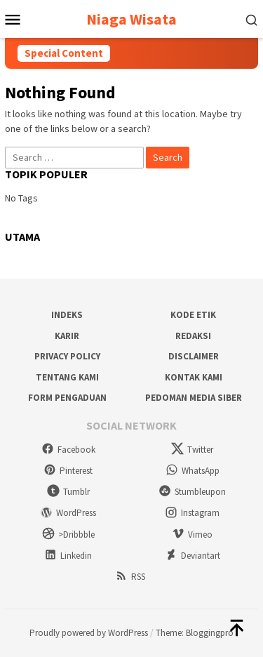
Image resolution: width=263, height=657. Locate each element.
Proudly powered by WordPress (88, 633)
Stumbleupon (192, 492)
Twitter (192, 450)
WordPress (68, 513)
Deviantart (192, 556)
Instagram (192, 513)
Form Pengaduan (67, 398)
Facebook (68, 450)
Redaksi (193, 336)
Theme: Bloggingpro (195, 633)
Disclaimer (193, 356)
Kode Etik (193, 315)
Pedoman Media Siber (193, 398)
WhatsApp (193, 471)
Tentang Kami (67, 377)
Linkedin (68, 556)
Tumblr (68, 492)
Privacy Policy (67, 356)
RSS (130, 577)
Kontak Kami (193, 377)
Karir (67, 336)
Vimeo (192, 534)
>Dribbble (68, 534)
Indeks (67, 315)
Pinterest (68, 471)
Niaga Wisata (131, 19)
